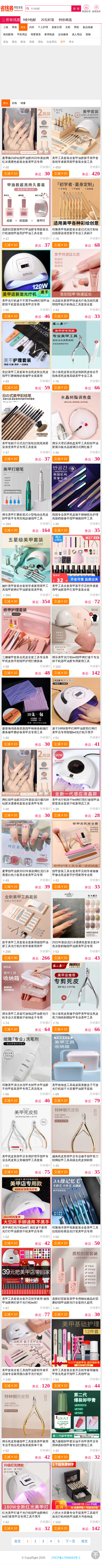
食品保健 (88, 27)
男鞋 (76, 27)
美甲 (62, 41)
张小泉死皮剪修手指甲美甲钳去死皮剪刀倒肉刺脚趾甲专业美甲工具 (75, 1015)
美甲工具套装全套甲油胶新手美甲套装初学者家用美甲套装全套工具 (75, 159)
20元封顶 (47, 20)
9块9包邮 (29, 20)
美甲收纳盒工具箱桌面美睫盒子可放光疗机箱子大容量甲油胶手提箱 (75, 1086)
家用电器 (49, 34)
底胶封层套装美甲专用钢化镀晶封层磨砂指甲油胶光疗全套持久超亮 (75, 1300)
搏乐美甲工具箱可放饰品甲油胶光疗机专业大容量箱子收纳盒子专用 (25, 1015)
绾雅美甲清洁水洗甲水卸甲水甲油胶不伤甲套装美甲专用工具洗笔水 (25, 1086)
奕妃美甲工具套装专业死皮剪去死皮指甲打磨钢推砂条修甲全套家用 (25, 373)
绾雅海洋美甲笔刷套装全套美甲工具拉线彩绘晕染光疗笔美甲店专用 (75, 1229)
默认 (5, 103)
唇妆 (14, 41)
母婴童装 (36, 34)
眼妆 (23, 41)
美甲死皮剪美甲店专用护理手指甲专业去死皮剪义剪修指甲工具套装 (25, 1158)
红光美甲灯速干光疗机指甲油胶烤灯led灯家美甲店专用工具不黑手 (25, 1514)
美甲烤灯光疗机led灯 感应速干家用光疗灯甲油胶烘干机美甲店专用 (24, 1229)
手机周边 (22, 34)
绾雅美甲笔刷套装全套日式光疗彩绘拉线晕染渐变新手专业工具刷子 (75, 231)
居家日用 (57, 27)
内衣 (31, 27)
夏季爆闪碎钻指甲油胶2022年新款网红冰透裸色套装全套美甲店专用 (25, 159)
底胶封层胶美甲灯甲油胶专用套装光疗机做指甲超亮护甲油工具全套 (25, 231)
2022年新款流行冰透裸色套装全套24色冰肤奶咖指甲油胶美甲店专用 (75, 944)
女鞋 (67, 27)
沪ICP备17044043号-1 (66, 1557)
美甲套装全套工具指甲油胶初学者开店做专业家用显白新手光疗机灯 (25, 1372)
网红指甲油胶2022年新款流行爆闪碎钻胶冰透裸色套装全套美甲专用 (25, 801)
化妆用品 (52, 41)
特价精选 (65, 20)
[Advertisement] (51, 72)
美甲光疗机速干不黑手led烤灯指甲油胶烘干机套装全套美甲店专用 (25, 302)
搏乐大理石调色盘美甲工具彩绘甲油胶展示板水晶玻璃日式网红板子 (75, 445)
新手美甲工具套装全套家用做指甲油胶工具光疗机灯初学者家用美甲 (25, 944)
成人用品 (77, 34)
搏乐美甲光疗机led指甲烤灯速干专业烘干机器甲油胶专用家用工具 (75, 659)
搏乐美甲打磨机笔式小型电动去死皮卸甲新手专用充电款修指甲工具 (25, 516)
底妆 (5, 41)
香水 (71, 41)
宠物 (88, 34)
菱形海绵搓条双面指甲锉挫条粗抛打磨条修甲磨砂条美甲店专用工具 (25, 730)
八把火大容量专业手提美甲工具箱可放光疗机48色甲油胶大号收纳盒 (75, 1514)
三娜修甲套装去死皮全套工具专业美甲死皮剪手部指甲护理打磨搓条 (25, 659)
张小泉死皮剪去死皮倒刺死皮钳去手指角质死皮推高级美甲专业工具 (75, 373)
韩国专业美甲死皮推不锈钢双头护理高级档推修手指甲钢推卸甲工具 (75, 516)
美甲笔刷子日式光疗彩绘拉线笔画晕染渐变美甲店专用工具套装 (25, 445)
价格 (14, 103)
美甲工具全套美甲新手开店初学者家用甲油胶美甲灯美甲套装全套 (75, 587)
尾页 (84, 1541)
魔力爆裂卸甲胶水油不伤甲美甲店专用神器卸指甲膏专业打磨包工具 (75, 1443)
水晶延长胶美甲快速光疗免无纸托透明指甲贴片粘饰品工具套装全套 (75, 302)
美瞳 (31, 41)
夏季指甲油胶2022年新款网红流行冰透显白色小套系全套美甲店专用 (25, 873)
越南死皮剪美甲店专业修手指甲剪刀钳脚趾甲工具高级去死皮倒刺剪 (75, 1158)
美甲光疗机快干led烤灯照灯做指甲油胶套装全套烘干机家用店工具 (75, 801)
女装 (5, 27)
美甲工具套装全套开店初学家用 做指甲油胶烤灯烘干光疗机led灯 (25, 1300)
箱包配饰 (8, 34)
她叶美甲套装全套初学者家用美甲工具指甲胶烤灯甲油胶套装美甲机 (25, 587)
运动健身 (63, 34)
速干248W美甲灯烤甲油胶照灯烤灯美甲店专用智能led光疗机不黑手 (74, 730)
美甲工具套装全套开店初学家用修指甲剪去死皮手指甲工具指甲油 (75, 1372)
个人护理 (43, 27)
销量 (23, 103)
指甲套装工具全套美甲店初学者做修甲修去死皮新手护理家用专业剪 (75, 873)
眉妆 (40, 41)
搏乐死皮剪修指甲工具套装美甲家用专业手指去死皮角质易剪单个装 (25, 1443)
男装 (14, 27)
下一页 (70, 1541)
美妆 (23, 27)
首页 (17, 1541)
